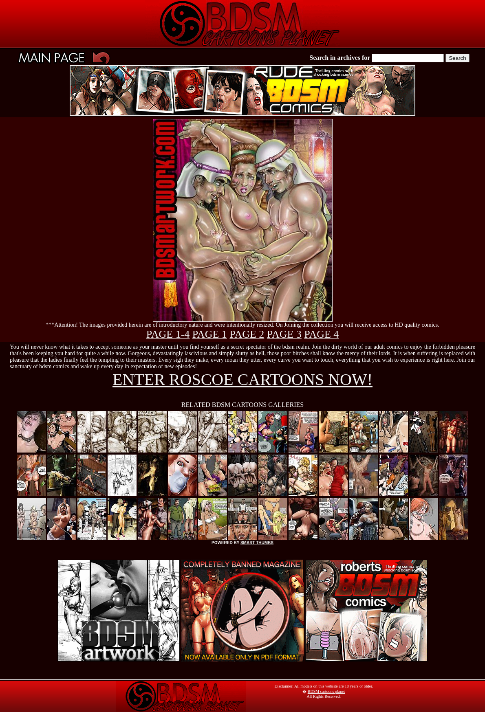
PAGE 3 (284, 334)
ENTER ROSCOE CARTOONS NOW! (242, 379)
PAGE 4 (321, 334)
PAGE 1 (209, 334)
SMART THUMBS (256, 543)
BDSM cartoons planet (326, 691)
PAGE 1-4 (168, 334)
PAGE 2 (246, 334)
